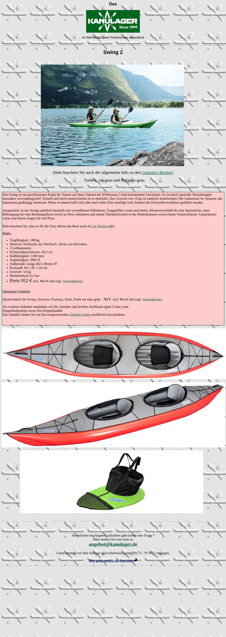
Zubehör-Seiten (80, 314)
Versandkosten (73, 281)
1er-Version (99, 226)
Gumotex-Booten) (157, 172)
